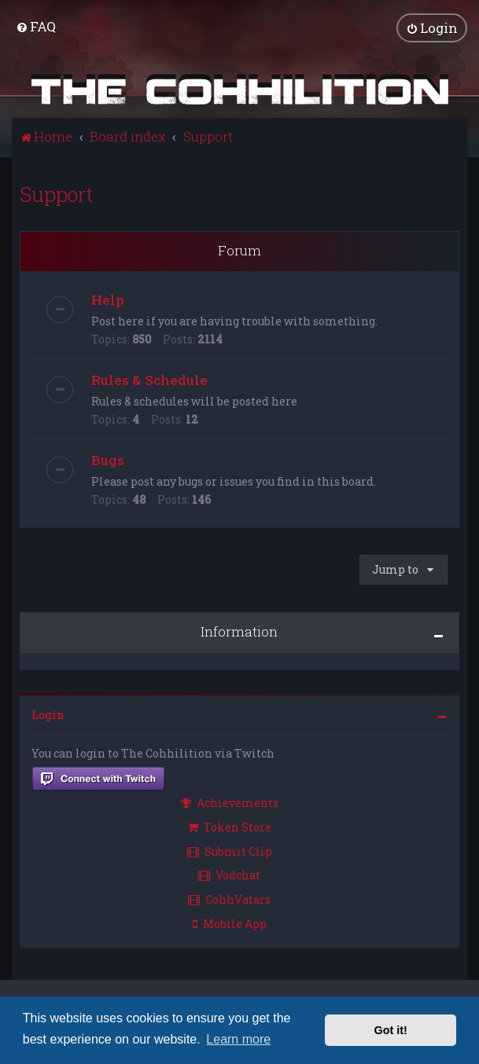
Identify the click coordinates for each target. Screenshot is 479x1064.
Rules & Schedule (149, 380)
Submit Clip (229, 850)
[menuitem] (36, 26)
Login (47, 713)
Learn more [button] (238, 1039)
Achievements (229, 801)
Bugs (107, 460)
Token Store (229, 826)
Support (56, 194)
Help (107, 300)
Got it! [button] (390, 1030)
